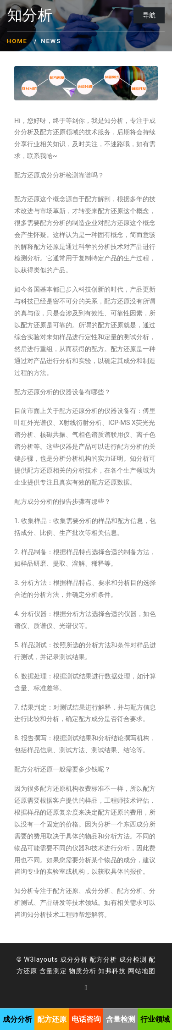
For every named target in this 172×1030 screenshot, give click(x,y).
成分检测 (133, 959)
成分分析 (74, 959)
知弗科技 (112, 971)
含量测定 (53, 971)
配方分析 (103, 959)
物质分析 (82, 971)
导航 (149, 15)
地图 (148, 971)
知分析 (30, 15)
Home (17, 41)
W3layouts (41, 959)
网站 (135, 971)
